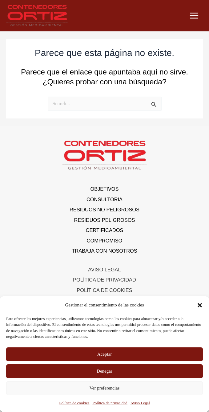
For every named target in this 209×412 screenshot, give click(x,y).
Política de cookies (74, 403)
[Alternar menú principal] (194, 16)
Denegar (104, 371)
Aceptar (104, 354)
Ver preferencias (105, 388)
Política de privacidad (109, 403)
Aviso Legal (140, 403)
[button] (200, 305)
